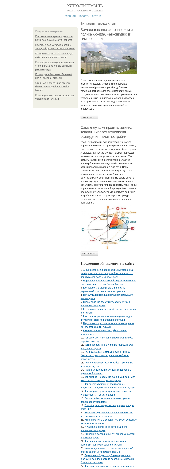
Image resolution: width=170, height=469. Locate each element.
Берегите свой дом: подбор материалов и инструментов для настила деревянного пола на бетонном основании (107, 459)
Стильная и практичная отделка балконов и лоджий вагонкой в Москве (52, 86)
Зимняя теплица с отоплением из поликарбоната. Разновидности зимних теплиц (107, 34)
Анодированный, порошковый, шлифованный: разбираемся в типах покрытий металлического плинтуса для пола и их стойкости (107, 273)
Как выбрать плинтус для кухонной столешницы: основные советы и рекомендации (54, 66)
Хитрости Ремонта (85, 6)
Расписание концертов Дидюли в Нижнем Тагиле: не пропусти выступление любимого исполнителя (105, 355)
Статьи (96, 16)
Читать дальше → (89, 117)
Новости (83, 16)
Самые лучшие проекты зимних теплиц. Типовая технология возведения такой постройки (106, 132)
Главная (70, 16)
